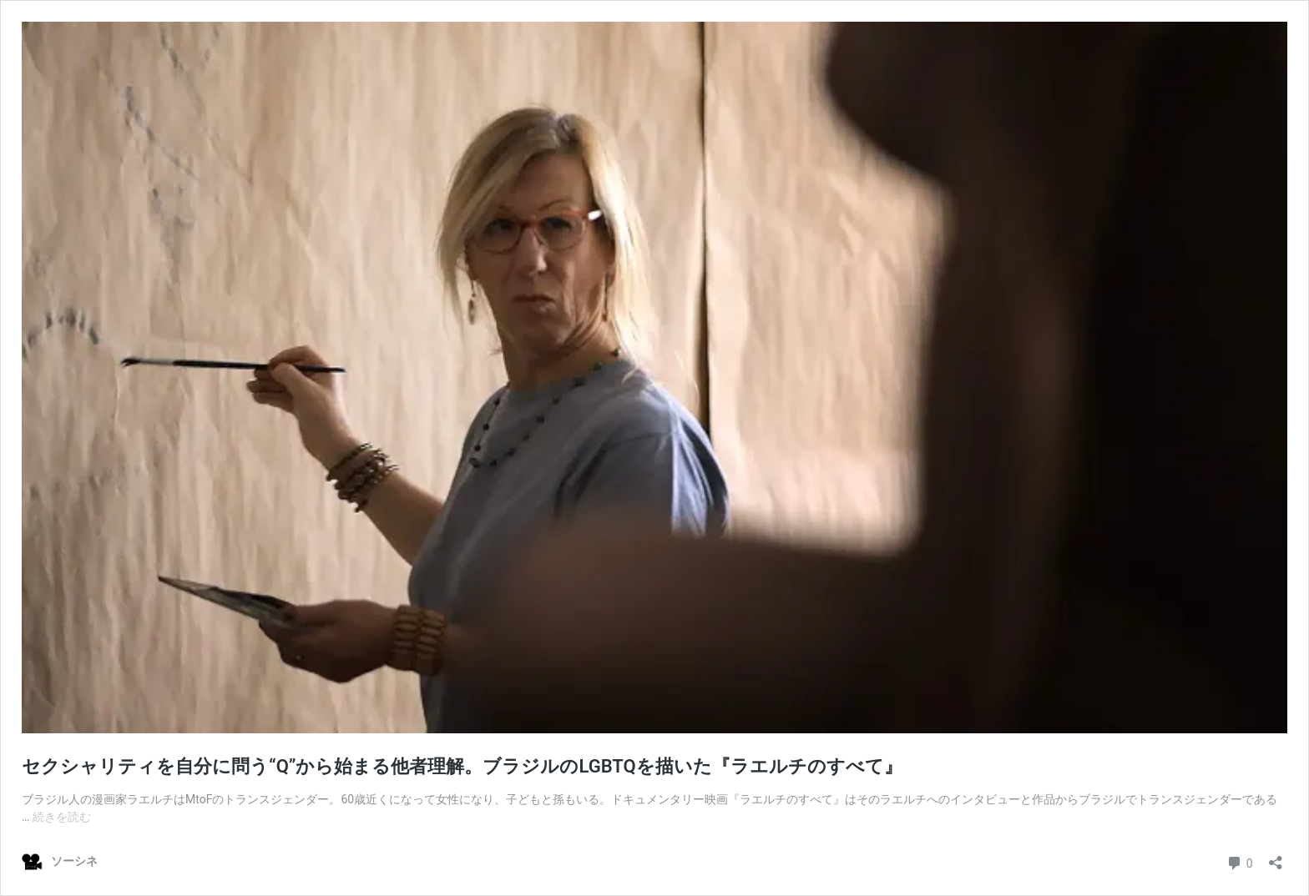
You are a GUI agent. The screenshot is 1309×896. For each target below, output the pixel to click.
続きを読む (62, 816)
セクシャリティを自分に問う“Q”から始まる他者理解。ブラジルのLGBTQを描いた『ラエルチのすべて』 (462, 766)
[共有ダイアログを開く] (1275, 857)
